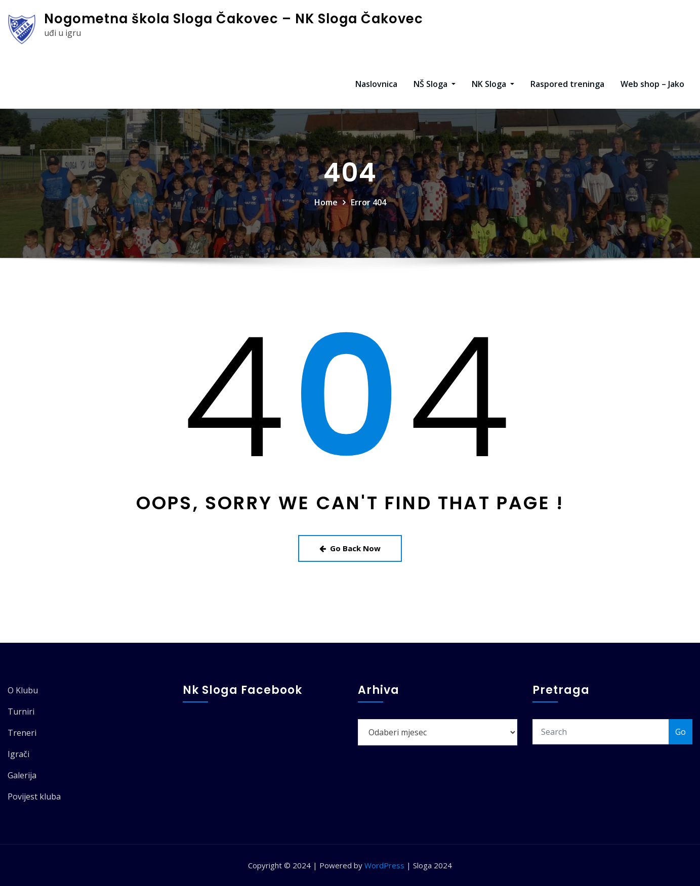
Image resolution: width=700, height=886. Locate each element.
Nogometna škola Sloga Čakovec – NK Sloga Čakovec (233, 19)
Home (326, 202)
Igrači (18, 754)
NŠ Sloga (435, 84)
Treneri (22, 732)
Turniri (21, 711)
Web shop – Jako (652, 84)
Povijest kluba (34, 796)
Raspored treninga (567, 84)
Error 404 (368, 202)
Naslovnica (376, 84)
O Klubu (23, 690)
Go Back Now (350, 548)
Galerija (22, 775)
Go (680, 731)
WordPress (384, 865)
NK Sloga (493, 84)
